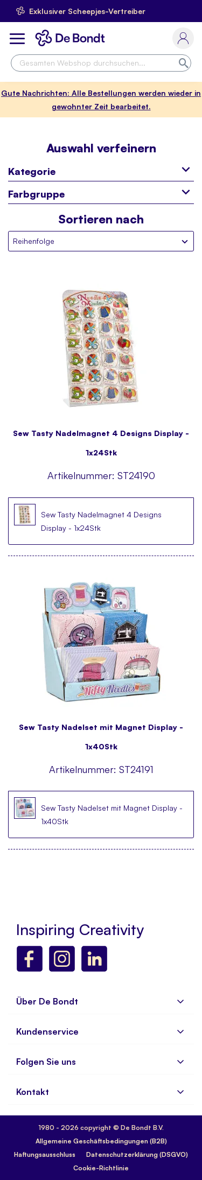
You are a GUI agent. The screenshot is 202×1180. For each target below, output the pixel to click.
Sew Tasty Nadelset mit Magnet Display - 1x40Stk (101, 731)
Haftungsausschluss (44, 1154)
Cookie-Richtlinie (101, 1168)
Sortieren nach (101, 219)
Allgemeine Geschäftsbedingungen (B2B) (101, 1141)
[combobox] (101, 63)
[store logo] (72, 38)
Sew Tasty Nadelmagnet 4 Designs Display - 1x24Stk (101, 438)
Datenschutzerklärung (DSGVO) (137, 1154)
